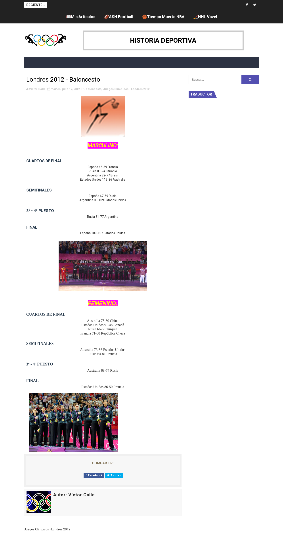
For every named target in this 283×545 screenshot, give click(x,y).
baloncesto (93, 89)
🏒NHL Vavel (205, 16)
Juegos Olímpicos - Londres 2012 (126, 89)
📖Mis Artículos (80, 16)
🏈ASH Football (118, 16)
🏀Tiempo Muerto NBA (163, 16)
